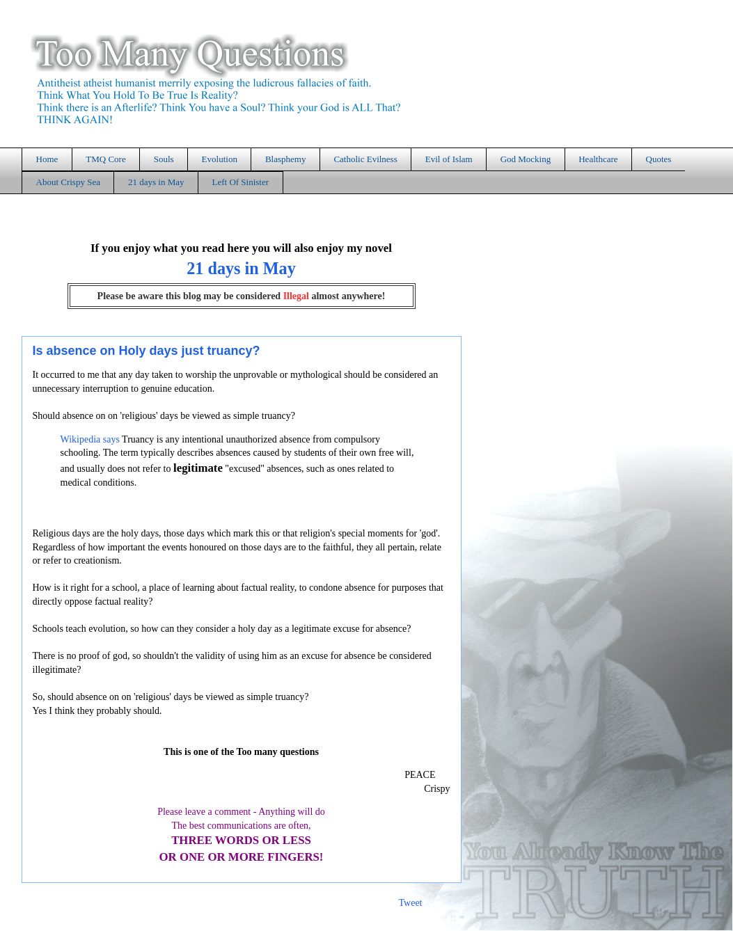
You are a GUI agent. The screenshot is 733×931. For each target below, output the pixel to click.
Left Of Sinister (240, 182)
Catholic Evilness (365, 159)
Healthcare (597, 159)
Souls (164, 159)
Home (47, 159)
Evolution (219, 159)
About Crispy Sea (68, 182)
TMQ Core (105, 159)
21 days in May (156, 182)
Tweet (410, 903)
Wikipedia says (90, 439)
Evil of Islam (449, 159)
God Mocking (526, 159)
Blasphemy (285, 159)
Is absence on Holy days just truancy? (146, 351)
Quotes (659, 159)
